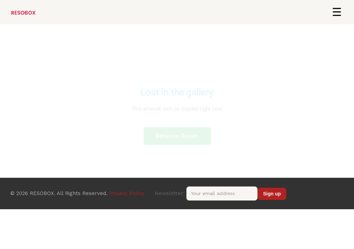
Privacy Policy (126, 193)
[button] (337, 12)
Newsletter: (206, 193)
